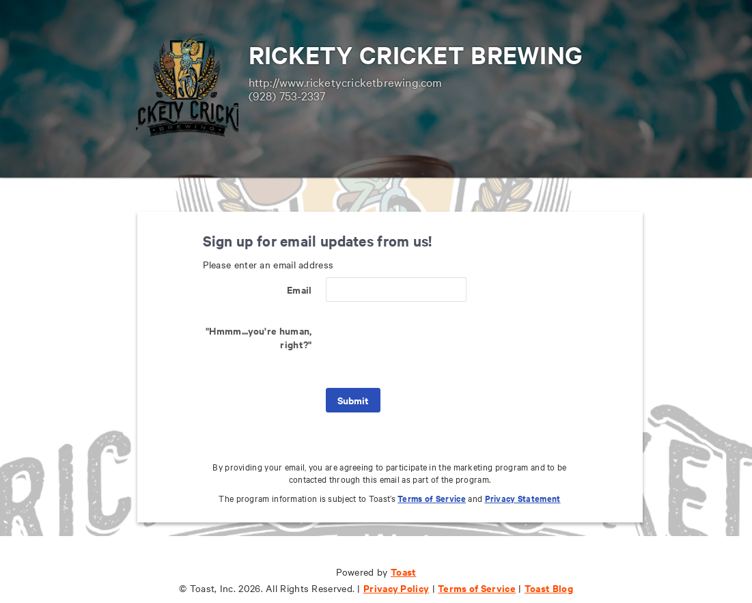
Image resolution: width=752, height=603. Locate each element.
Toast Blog (549, 587)
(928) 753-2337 (287, 95)
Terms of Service (432, 498)
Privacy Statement (523, 498)
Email (299, 289)
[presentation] (429, 344)
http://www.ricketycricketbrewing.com (346, 81)
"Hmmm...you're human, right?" (258, 337)
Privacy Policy (396, 587)
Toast (404, 571)
